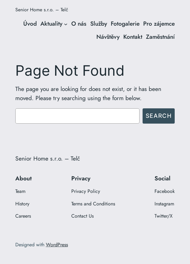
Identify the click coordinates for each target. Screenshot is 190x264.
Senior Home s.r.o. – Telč (41, 9)
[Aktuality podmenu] (66, 24)
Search (159, 115)
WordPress (57, 244)
